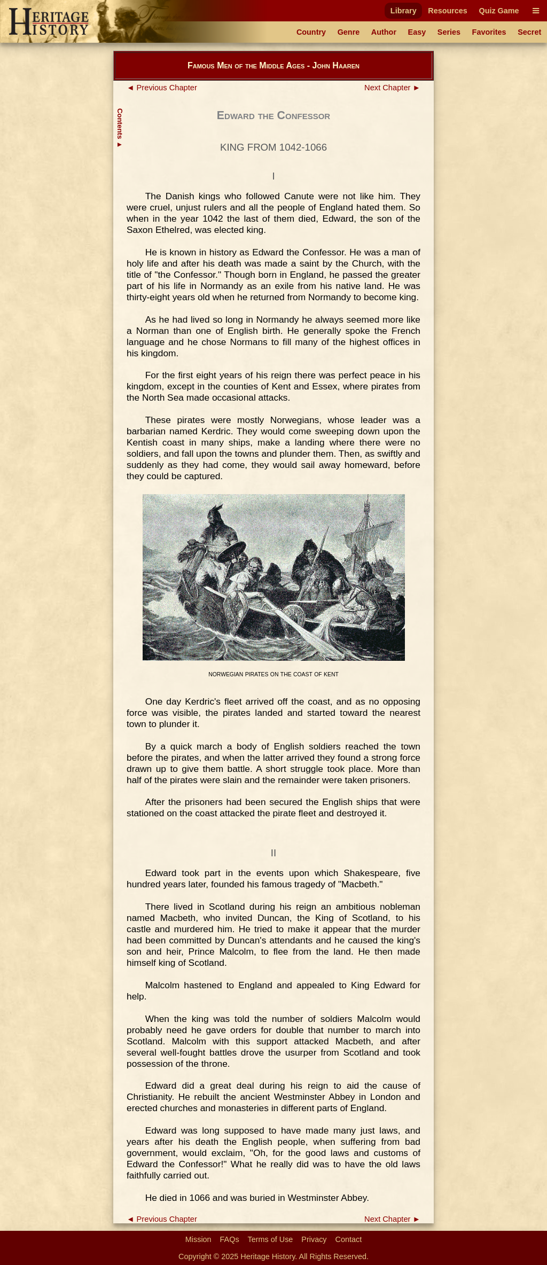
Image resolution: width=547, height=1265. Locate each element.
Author (383, 32)
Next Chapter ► (392, 87)
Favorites (489, 32)
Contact (348, 1239)
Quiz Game (499, 10)
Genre (349, 32)
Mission (198, 1239)
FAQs (229, 1239)
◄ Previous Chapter (162, 87)
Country (311, 32)
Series (448, 32)
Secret (529, 32)
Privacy (313, 1239)
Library (403, 10)
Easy (417, 32)
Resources (447, 10)
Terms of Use (270, 1239)
